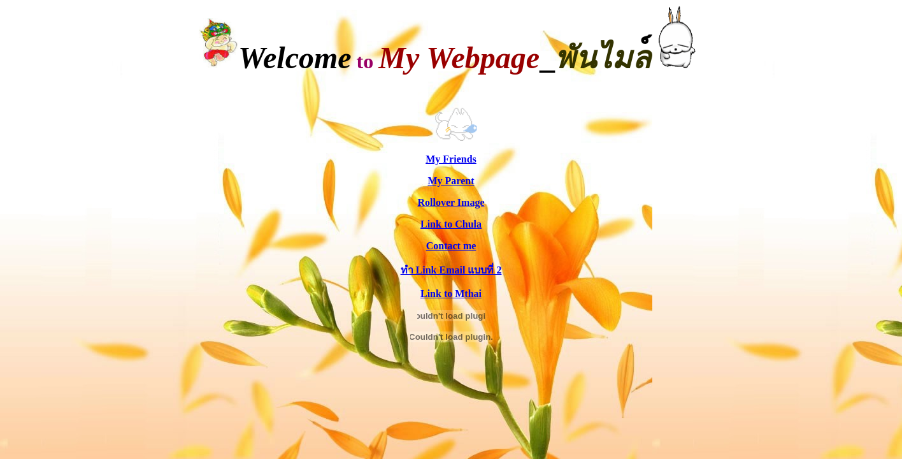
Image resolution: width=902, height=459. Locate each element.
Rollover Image (450, 202)
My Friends (451, 159)
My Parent (450, 180)
